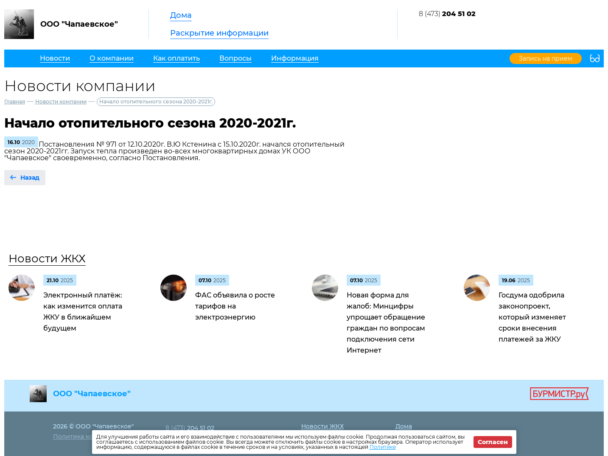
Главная (14, 101)
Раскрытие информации (219, 33)
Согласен (493, 442)
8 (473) (447, 14)
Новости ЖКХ (47, 258)
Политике (383, 447)
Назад (29, 177)
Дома (181, 15)
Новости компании (61, 101)
